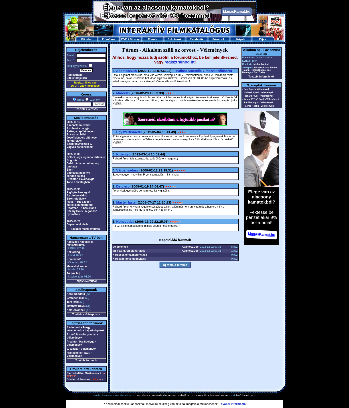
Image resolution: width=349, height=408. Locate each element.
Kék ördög (73, 252)
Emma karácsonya (78, 172)
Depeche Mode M (78, 224)
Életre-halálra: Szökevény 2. (84, 373)
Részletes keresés (86, 109)
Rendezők (196, 39)
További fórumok (86, 360)
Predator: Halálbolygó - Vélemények (81, 343)
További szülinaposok (86, 314)
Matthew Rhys (76, 306)
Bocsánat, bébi (76, 134)
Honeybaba (125, 221)
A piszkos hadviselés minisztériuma (80, 243)
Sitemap (224, 395)
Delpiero (123, 186)
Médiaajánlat (183, 395)
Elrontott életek (76, 198)
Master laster (126, 202)
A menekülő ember (79, 125)
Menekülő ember (77, 266)
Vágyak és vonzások (80, 147)
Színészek (174, 39)
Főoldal (86, 39)
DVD (124, 39)
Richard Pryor (261, 67)
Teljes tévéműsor (86, 281)
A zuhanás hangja (78, 128)
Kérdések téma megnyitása (130, 254)
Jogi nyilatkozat (143, 395)
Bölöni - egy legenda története (86, 157)
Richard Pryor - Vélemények (258, 96)
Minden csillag (76, 175)
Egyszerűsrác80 (129, 132)
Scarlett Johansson (79, 379)
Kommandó (74, 259)
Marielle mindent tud (80, 204)
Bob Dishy (259, 72)
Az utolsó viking (77, 195)
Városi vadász (127, 170)
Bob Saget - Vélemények (257, 89)
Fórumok (218, 39)
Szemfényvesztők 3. (79, 143)
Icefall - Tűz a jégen (79, 201)
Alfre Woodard (76, 294)
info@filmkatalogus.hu (246, 395)
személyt (94, 99)
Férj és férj (73, 273)
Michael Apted (261, 64)
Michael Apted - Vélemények (259, 92)
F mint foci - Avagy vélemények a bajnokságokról (86, 329)
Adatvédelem (158, 395)
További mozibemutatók (86, 229)
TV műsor (108, 39)
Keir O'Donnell (76, 310)
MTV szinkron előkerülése (129, 250)
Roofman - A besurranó (81, 208)
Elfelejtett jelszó (77, 78)
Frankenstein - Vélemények (79, 354)
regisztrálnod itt (179, 62)
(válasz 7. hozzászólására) (204, 71)
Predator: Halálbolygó (81, 179)
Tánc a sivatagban (78, 182)
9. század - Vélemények (81, 348)
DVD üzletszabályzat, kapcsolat (205, 395)
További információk (261, 76)
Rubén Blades (258, 70)
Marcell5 (123, 93)
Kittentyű (123, 154)
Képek (240, 39)
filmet (80, 99)
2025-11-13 (73, 122)
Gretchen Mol (75, 298)
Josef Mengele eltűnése (82, 137)
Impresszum (170, 395)
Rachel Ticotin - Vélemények (259, 106)
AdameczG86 (126, 71)
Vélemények (120, 246)
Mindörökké (74, 140)
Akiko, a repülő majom (81, 131)
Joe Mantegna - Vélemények (258, 102)
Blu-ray (135, 39)
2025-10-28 (73, 221)
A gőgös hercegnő (78, 192)
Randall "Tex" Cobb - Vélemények (261, 99)
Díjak (262, 39)
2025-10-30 (73, 189)
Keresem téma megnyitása (129, 258)
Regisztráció (75, 74)
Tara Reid (73, 302)
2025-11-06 (73, 154)
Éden (70, 169)
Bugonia (72, 160)
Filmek (152, 39)
